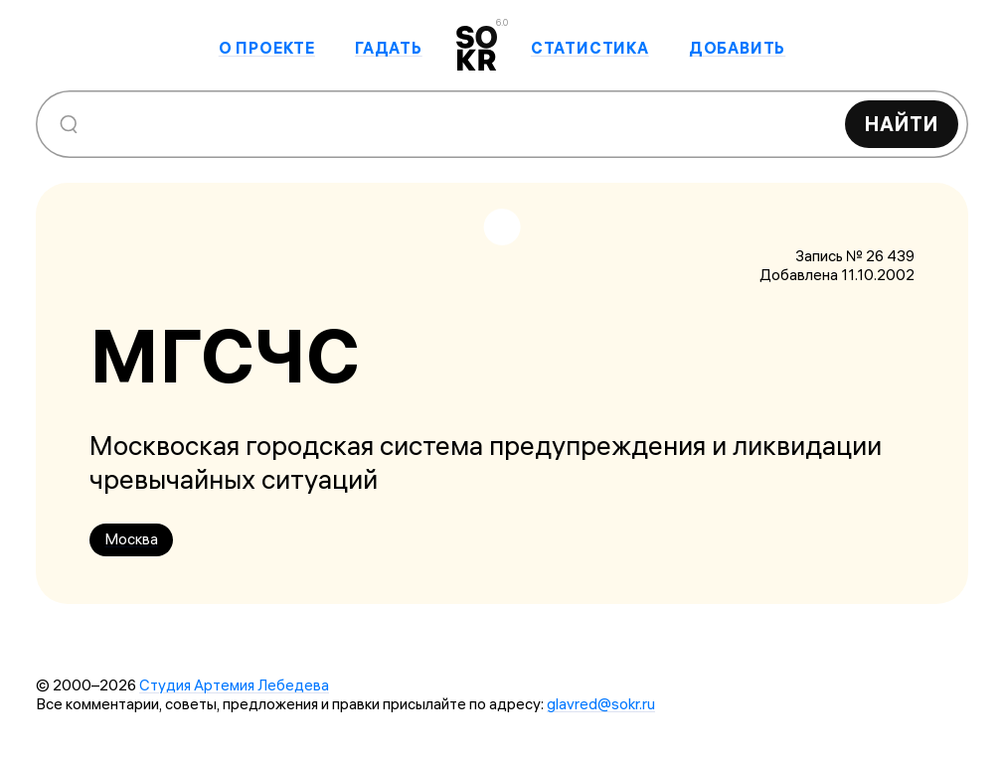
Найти (901, 123)
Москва (131, 539)
